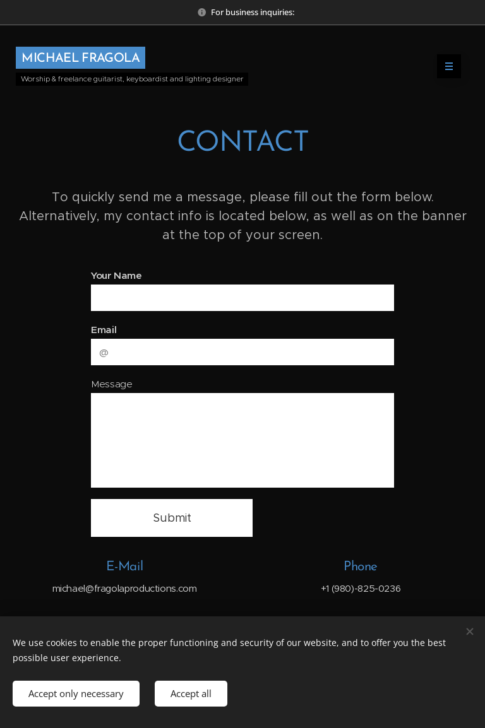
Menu (445, 66)
